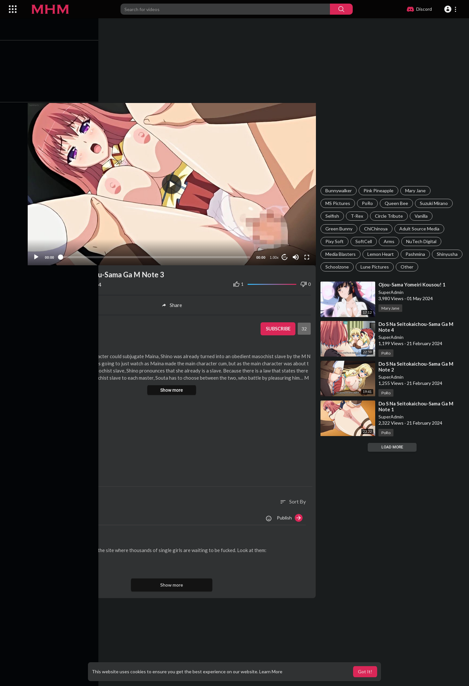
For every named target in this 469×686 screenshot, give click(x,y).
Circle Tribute (390, 216)
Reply (90, 565)
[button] (451, 9)
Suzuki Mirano (435, 203)
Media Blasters (341, 254)
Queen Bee (397, 203)
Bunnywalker (339, 190)
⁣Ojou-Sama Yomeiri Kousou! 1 (413, 284)
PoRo (368, 203)
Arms (390, 241)
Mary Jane (416, 190)
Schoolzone (370, 267)
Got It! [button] (365, 671)
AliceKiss (67, 540)
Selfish (333, 216)
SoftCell (364, 241)
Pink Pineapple (379, 190)
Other (440, 267)
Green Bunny (339, 228)
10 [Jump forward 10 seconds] (285, 255)
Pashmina (416, 254)
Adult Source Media (420, 228)
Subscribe (278, 327)
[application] (174, 183)
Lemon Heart (381, 254)
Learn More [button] (270, 671)
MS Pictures (338, 203)
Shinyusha (336, 267)
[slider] (157, 255)
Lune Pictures (408, 267)
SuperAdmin (392, 292)
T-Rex (358, 216)
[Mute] (296, 255)
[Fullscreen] (307, 255)
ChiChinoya (377, 228)
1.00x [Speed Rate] (274, 256)
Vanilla (422, 216)
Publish (291, 516)
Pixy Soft (335, 241)
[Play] (39, 255)
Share (173, 304)
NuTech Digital (422, 241)
